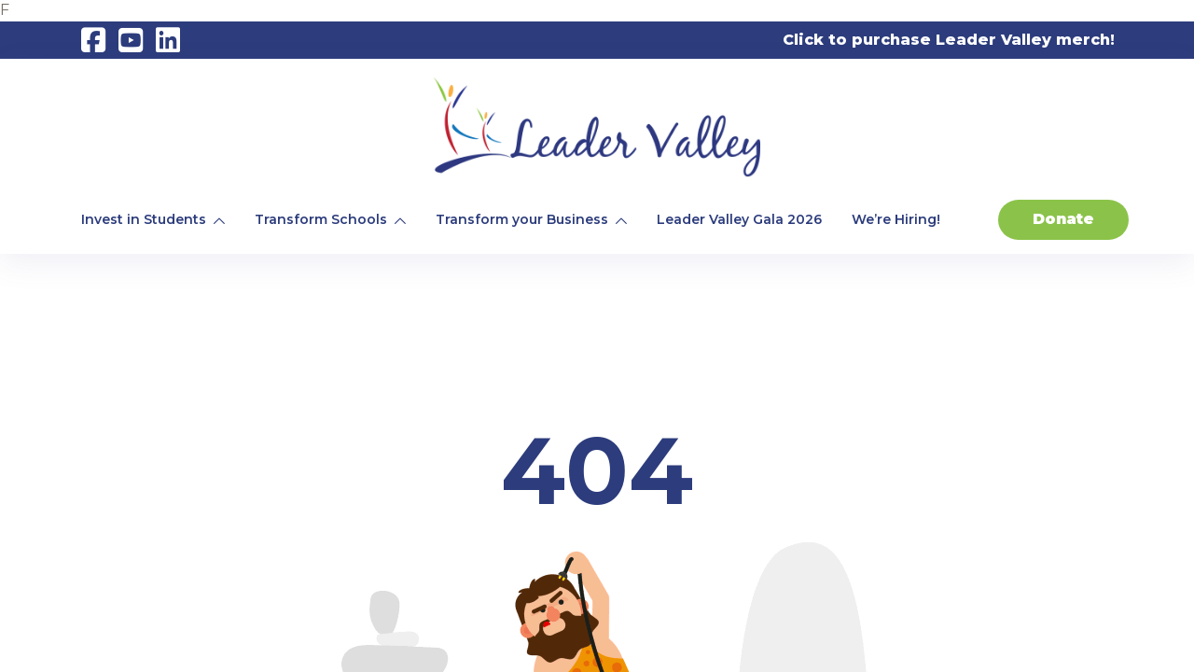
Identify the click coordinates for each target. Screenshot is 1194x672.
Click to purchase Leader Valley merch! (949, 40)
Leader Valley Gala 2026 (739, 219)
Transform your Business (522, 219)
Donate (1063, 219)
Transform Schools (321, 219)
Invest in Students (143, 219)
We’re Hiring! (896, 219)
